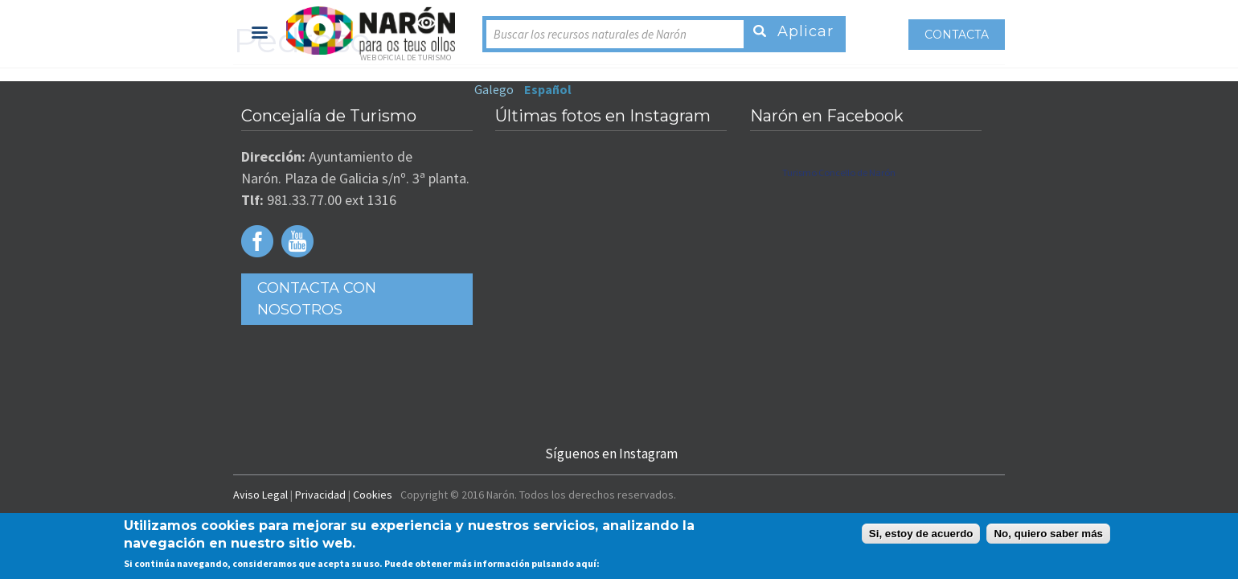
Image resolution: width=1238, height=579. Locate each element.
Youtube (203, 243)
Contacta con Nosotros (266, 289)
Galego (815, 33)
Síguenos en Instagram (609, 455)
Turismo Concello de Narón (871, 174)
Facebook (162, 243)
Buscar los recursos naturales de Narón (493, 34)
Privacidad (224, 498)
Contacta (1053, 34)
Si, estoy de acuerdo (921, 534)
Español (869, 33)
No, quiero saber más (1048, 534)
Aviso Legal (164, 498)
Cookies (276, 498)
